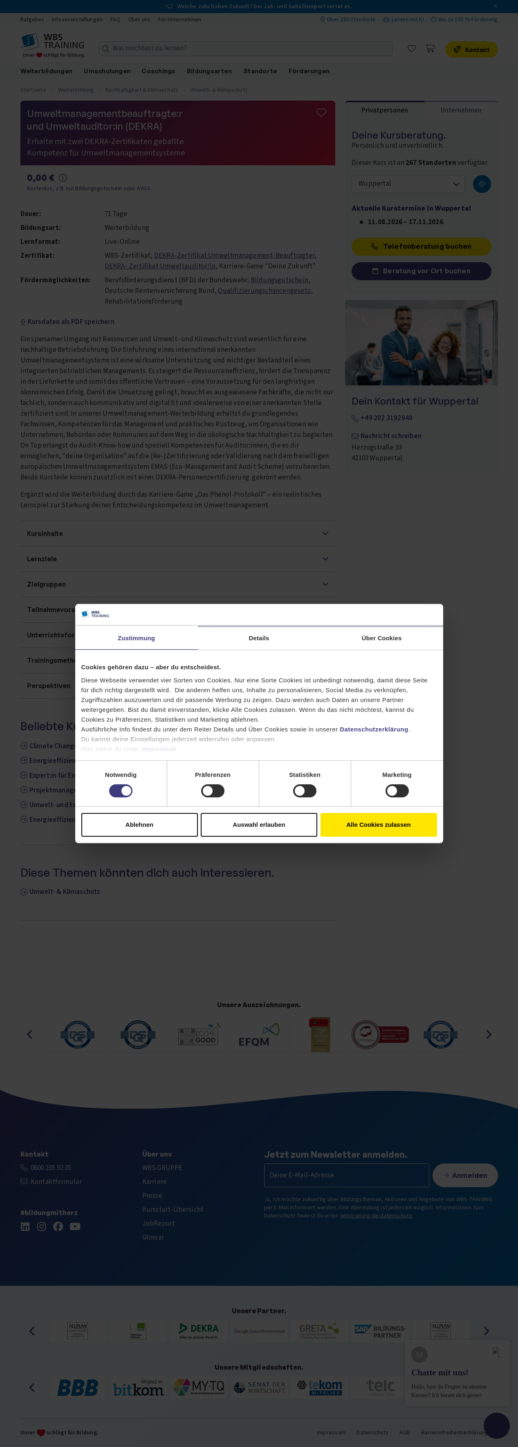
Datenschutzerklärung (374, 729)
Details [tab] (259, 638)
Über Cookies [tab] (382, 638)
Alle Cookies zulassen (378, 824)
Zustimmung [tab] (136, 638)
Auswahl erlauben (259, 824)
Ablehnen (139, 824)
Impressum (159, 748)
